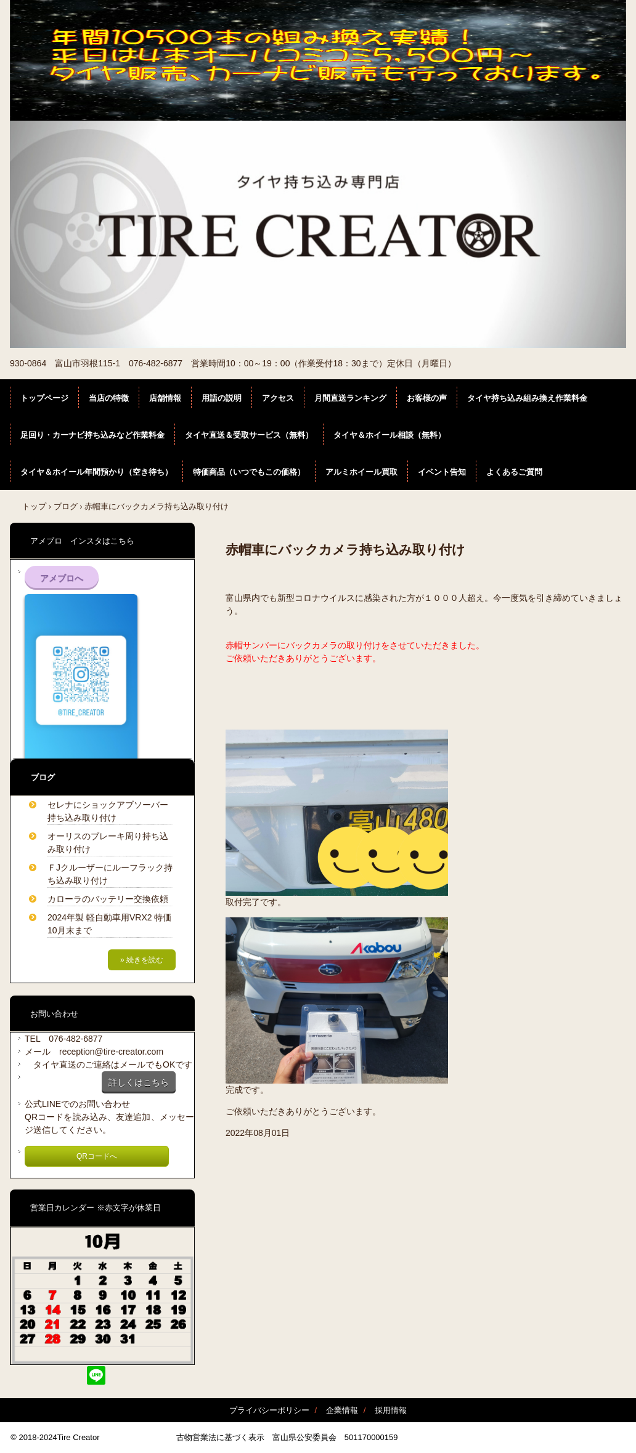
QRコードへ (96, 1156)
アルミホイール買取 (361, 472)
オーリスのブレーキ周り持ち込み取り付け (107, 842)
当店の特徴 (109, 398)
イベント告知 (442, 472)
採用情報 (391, 1410)
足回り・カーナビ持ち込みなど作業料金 (92, 435)
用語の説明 (222, 398)
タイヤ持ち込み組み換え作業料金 (527, 398)
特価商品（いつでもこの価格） (249, 472)
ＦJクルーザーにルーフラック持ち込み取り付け (110, 874)
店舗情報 (165, 398)
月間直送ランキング (350, 398)
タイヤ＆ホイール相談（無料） (389, 435)
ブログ (66, 506)
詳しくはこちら (138, 1082)
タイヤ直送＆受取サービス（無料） (249, 435)
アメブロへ (61, 578)
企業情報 (342, 1410)
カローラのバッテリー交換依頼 (107, 899)
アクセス (278, 398)
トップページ (44, 398)
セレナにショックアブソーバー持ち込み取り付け (107, 811)
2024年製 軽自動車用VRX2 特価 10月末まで (111, 923)
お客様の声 (427, 398)
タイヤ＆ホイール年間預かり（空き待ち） (96, 472)
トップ (34, 506)
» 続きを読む (141, 960)
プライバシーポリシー (269, 1410)
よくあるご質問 (514, 472)
